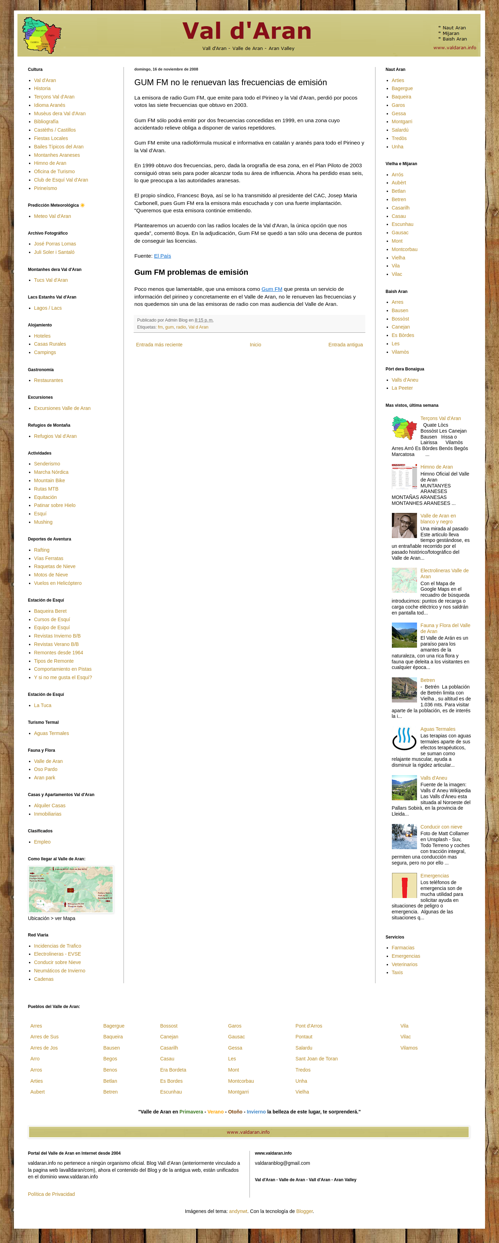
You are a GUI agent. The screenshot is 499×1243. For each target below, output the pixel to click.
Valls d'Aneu (405, 380)
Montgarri (402, 121)
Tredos (303, 1070)
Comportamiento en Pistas (63, 669)
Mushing (43, 522)
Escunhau (403, 224)
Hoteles (42, 336)
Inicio (255, 344)
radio (181, 327)
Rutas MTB (46, 489)
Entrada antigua (345, 344)
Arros (36, 1070)
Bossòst (400, 319)
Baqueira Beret (50, 611)
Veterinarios (405, 964)
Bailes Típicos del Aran (59, 146)
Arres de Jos (44, 1048)
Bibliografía (46, 121)
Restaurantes (48, 380)
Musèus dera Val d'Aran (60, 113)
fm (160, 327)
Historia (42, 88)
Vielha (398, 257)
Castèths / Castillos (55, 130)
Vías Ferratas (49, 558)
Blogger (304, 1211)
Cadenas (44, 979)
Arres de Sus (44, 1036)
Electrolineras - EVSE (57, 954)
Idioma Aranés (50, 105)
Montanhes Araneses (57, 155)
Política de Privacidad (51, 1194)
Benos (110, 1070)
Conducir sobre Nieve (57, 962)
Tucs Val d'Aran (51, 280)
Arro (34, 1058)
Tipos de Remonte (54, 661)
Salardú (400, 130)
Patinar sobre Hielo (55, 505)
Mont (397, 241)
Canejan (401, 327)
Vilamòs (400, 352)
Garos (398, 105)
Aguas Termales (51, 733)
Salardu (304, 1048)
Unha (397, 146)
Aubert (37, 1092)
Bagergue (402, 88)
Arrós (397, 174)
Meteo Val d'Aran (52, 216)
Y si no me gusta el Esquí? (63, 677)
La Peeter (402, 388)
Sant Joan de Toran (317, 1058)
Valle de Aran (48, 761)
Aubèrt (399, 182)
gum (169, 327)
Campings (45, 352)
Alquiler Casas (50, 805)
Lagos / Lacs (48, 308)
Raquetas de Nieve (55, 566)
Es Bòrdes (403, 335)
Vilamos (409, 1048)
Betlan (399, 191)
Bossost (169, 1026)
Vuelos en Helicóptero (58, 583)
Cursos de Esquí (52, 619)
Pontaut (304, 1036)
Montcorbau (405, 249)
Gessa (399, 113)
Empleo (42, 842)
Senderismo (47, 463)
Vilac (397, 274)
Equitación (45, 497)
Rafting (42, 550)
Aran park (44, 777)
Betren (399, 199)
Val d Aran (198, 327)
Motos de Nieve (51, 575)
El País (162, 256)
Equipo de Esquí (52, 627)
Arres (397, 302)
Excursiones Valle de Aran (62, 408)
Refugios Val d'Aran (55, 436)
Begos (110, 1058)
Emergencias (434, 875)
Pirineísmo (45, 188)
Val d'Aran (45, 80)
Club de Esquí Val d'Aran (61, 180)
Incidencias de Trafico (57, 946)
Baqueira (401, 97)
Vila (396, 266)
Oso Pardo (46, 769)
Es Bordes (171, 1081)
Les (396, 343)
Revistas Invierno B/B (57, 636)
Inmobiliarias (48, 814)
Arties (398, 80)
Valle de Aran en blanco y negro (438, 518)
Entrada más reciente (159, 344)
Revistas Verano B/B (56, 644)
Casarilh (401, 208)
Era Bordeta (173, 1070)
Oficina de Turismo (54, 171)
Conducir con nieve (441, 827)
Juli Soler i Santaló (54, 252)
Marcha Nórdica (51, 472)
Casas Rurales (50, 344)
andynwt (238, 1211)
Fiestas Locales (51, 138)
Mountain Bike (49, 480)
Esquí (40, 513)
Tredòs (399, 138)
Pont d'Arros (309, 1026)
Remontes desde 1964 (58, 652)
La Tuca (43, 705)
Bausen (400, 310)
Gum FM (271, 289)
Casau (399, 216)
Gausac (400, 232)
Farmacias (403, 947)
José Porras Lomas (55, 244)
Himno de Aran (50, 163)
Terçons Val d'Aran (54, 97)
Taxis (397, 972)
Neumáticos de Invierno (59, 970)
